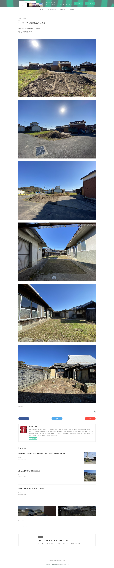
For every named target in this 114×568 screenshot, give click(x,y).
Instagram (71, 9)
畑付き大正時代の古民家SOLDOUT (29, 471)
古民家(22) (20, 406)
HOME (42, 9)
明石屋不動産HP (52, 9)
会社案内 (62, 9)
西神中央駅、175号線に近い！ (26, 457)
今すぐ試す (78, 3)
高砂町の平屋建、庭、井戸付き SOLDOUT (31, 488)
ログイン (90, 3)
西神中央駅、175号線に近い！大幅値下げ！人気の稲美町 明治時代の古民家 (41, 453)
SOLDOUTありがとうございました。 (28, 474)
